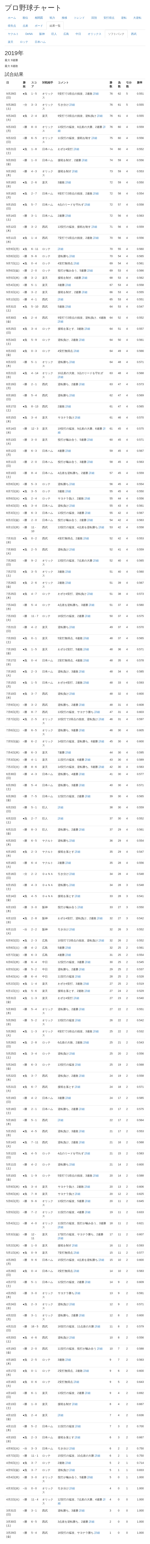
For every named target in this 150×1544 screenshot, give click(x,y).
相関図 (39, 17)
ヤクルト (13, 33)
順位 (25, 17)
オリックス (94, 33)
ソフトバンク (116, 33)
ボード (39, 25)
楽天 (10, 41)
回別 (94, 17)
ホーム (12, 17)
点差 (25, 25)
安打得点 (109, 17)
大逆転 (137, 17)
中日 (78, 33)
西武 (134, 33)
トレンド (79, 17)
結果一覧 (55, 25)
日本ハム (40, 41)
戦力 (52, 17)
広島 (66, 33)
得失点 (12, 25)
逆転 (124, 17)
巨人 (54, 33)
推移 (64, 17)
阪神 (42, 33)
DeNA (29, 33)
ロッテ (24, 41)
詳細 (96, 93)
